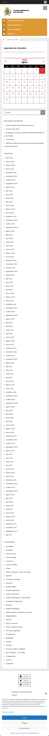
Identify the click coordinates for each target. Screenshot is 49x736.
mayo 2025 (9, 198)
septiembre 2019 (12, 447)
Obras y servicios (12, 623)
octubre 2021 (10, 355)
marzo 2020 (10, 425)
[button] (46, 693)
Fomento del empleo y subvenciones (18, 598)
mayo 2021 (9, 374)
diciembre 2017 (11, 524)
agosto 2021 (10, 363)
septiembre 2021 (12, 359)
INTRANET (8, 34)
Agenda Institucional (13, 21)
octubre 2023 (10, 268)
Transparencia (10, 656)
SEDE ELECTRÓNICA (11, 29)
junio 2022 (9, 326)
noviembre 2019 (11, 440)
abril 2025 (9, 202)
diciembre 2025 (11, 172)
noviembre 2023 (11, 264)
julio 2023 (9, 279)
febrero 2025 (10, 209)
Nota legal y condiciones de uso (30, 733)
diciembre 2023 (11, 260)
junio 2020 (9, 414)
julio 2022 (9, 323)
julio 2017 (9, 535)
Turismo (8, 660)
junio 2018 (9, 502)
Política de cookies (15, 733)
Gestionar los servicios (8, 712)
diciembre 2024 (11, 216)
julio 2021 (9, 366)
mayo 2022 (9, 330)
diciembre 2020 (11, 392)
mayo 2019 (9, 462)
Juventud (9, 605)
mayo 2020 (9, 418)
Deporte (9, 576)
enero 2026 (10, 169)
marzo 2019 (10, 469)
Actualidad (9, 550)
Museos (8, 620)
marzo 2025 (10, 205)
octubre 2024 (10, 224)
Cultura (8, 568)
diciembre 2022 (11, 304)
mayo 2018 (9, 505)
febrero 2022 (10, 341)
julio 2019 (9, 454)
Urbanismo (9, 663)
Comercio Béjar (11, 557)
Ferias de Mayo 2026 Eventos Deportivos (20, 125)
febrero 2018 (10, 516)
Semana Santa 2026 (12, 129)
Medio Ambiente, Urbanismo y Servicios (19, 612)
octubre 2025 (10, 180)
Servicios (9, 645)
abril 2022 (9, 333)
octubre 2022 (10, 312)
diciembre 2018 (11, 480)
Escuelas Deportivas (13, 590)
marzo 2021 (10, 381)
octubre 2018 (10, 487)
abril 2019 (9, 465)
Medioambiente (11, 616)
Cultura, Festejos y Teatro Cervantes (18, 572)
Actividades (10, 546)
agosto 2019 (10, 451)
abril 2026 (9, 158)
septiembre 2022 (12, 315)
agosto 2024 (10, 231)
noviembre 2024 (11, 220)
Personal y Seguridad (13, 631)
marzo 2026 (10, 161)
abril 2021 (9, 377)
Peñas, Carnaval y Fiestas (14, 627)
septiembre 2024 (12, 227)
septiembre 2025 (12, 183)
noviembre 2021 (11, 352)
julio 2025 (9, 191)
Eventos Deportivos (12, 594)
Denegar (24, 723)
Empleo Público (11, 587)
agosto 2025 (10, 187)
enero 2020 (10, 432)
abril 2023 (9, 290)
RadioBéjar (9, 638)
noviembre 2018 (11, 484)
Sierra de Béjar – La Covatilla (15, 652)
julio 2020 (9, 410)
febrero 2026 (10, 165)
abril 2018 (9, 509)
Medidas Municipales (13, 609)
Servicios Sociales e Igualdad (15, 649)
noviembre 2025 (11, 176)
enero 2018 (10, 520)
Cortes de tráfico (11, 565)
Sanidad (8, 641)
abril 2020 (9, 421)
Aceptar (24, 717)
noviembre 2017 (11, 527)
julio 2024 (9, 235)
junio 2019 (9, 458)
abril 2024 (9, 246)
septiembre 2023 (12, 271)
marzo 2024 (10, 249)
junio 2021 (9, 370)
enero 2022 (10, 344)
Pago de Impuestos (11, 25)
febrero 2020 (10, 429)
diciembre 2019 (11, 436)
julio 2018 (9, 498)
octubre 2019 (10, 443)
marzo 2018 (10, 513)
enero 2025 (10, 213)
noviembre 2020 (11, 396)
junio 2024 (9, 238)
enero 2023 (10, 301)
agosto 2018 (10, 495)
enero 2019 (10, 476)
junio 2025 (9, 194)
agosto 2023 (10, 275)
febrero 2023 (10, 297)
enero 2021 (10, 388)
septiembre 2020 (12, 403)
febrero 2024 (10, 253)
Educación (9, 583)
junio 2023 (9, 282)
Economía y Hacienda (13, 579)
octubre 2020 (10, 399)
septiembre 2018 (12, 491)
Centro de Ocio (11, 554)
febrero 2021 (10, 385)
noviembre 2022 (11, 308)
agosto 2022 (10, 319)
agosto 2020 (10, 407)
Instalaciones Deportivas (14, 601)
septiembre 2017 (12, 531)
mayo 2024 (9, 242)
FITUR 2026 (10, 139)
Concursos (9, 561)
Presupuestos (10, 634)
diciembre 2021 (11, 348)
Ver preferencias (24, 728)
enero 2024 (10, 257)
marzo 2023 (10, 293)
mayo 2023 (9, 286)
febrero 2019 (10, 473)
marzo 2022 (10, 337)
